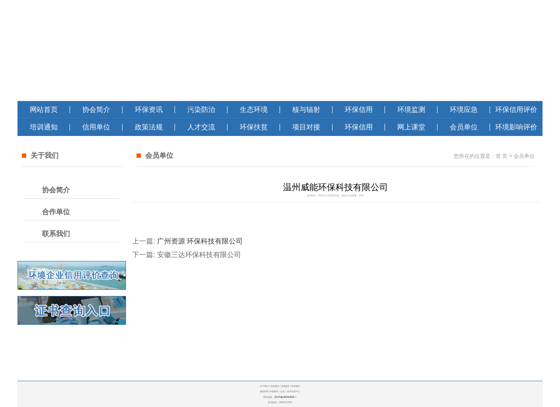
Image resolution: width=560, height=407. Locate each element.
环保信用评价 (516, 109)
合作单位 (56, 212)
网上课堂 (411, 127)
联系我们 (56, 233)
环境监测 (411, 109)
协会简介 (96, 109)
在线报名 (285, 386)
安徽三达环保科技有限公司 (199, 254)
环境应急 (464, 109)
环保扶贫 (254, 127)
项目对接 (306, 127)
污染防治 (201, 109)
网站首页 (44, 109)
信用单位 (96, 127)
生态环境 (254, 109)
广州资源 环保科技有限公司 (200, 241)
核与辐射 (306, 109)
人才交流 (201, 127)
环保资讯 (149, 109)
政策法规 (149, 127)
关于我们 (264, 386)
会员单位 (464, 127)
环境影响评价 (516, 127)
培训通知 (44, 127)
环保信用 (359, 109)
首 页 (502, 156)
